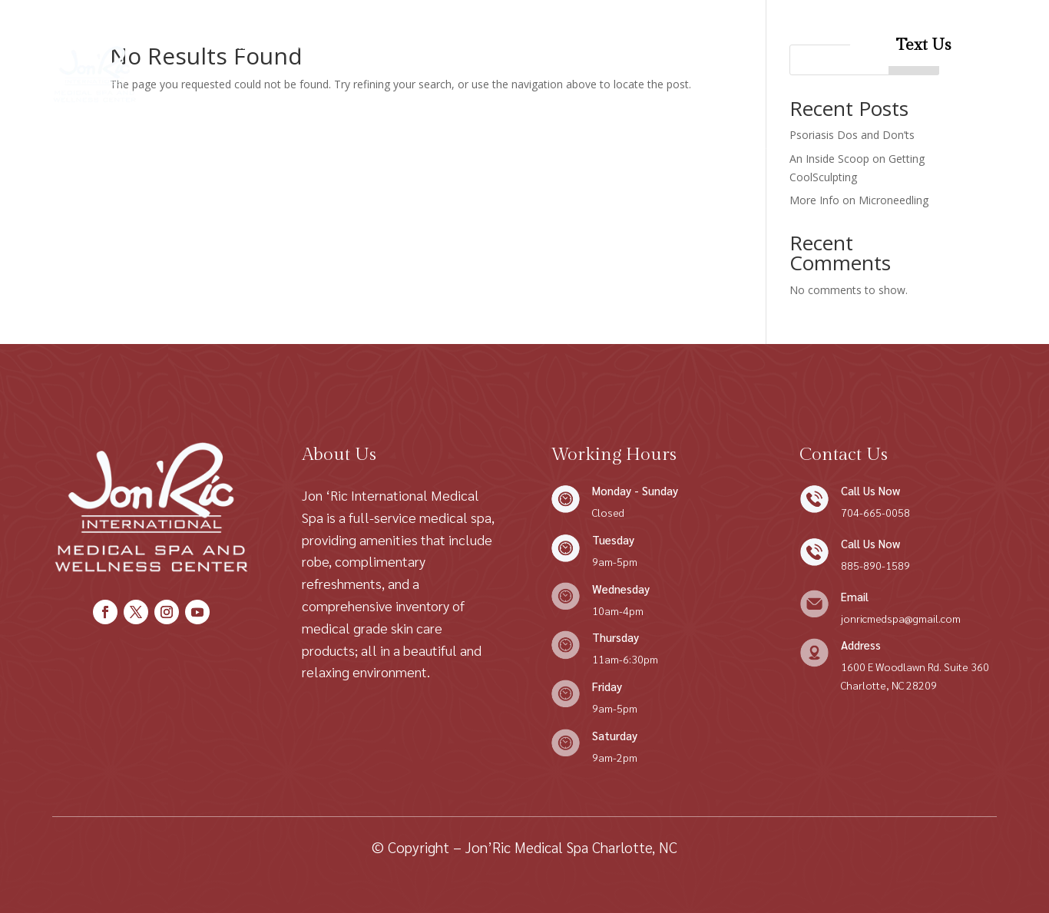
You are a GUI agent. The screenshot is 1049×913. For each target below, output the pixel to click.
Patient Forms (662, 45)
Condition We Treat (456, 45)
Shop (360, 45)
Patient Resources (452, 103)
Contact (576, 45)
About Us (299, 45)
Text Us (923, 45)
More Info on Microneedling (858, 200)
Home (233, 45)
